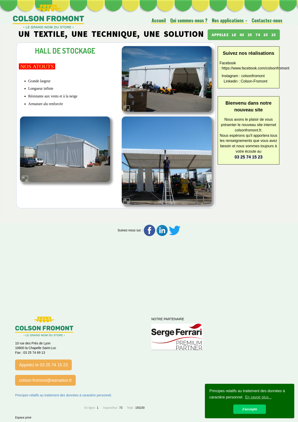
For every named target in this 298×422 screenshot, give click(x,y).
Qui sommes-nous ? (188, 20)
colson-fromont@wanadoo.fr (45, 380)
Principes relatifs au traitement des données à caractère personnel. (63, 395)
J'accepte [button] (249, 409)
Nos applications (229, 20)
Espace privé (23, 417)
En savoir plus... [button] (258, 397)
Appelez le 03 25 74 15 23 (43, 365)
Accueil (159, 20)
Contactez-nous (267, 20)
